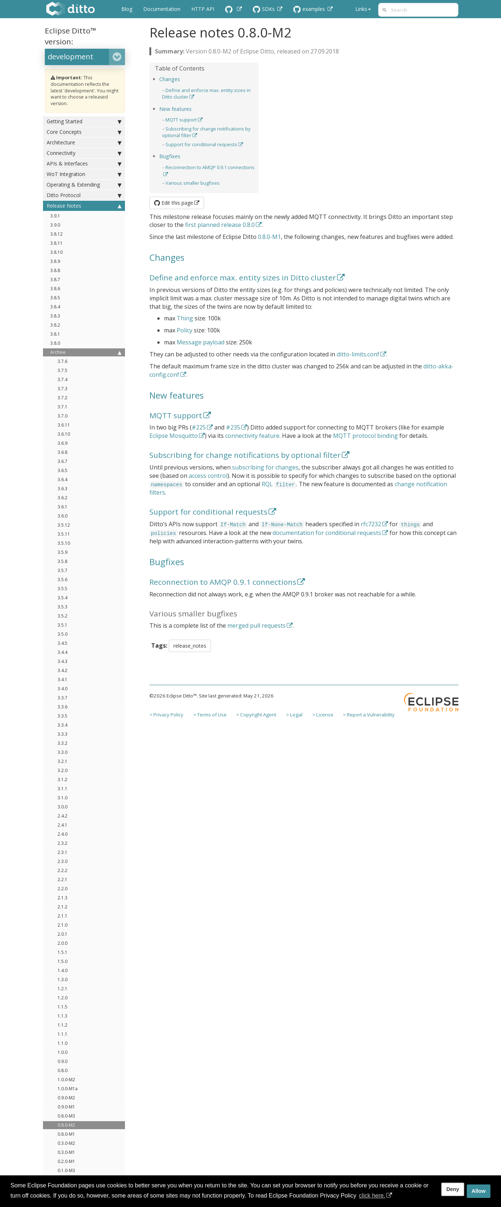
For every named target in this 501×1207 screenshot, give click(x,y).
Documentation (161, 8)
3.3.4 (62, 725)
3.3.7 (62, 698)
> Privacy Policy (166, 714)
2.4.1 (62, 825)
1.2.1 (62, 989)
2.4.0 (62, 834)
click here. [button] (372, 1195)
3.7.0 (62, 416)
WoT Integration (84, 174)
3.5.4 (62, 598)
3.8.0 (55, 343)
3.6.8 (62, 452)
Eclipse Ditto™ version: (70, 36)
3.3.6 (62, 707)
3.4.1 (62, 679)
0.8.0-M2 (66, 1125)
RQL (267, 484)
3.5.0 (62, 634)
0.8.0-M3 (66, 1116)
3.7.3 (62, 388)
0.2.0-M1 (66, 1161)
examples (309, 9)
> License (322, 714)
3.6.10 (64, 434)
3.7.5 (62, 370)
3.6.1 (62, 507)
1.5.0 (62, 961)
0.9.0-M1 (66, 1107)
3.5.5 (62, 588)
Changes (169, 79)
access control (208, 476)
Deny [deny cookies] (452, 1189)
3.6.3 (62, 488)
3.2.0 (62, 770)
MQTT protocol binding (365, 436)
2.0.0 (62, 943)
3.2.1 (62, 761)
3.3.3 (62, 734)
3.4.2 (62, 670)
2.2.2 (62, 870)
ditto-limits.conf (358, 354)
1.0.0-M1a (68, 1089)
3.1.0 (62, 798)
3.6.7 (62, 461)
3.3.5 (62, 716)
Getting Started (84, 121)
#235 (233, 427)
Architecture (84, 142)
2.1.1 (62, 916)
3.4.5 (62, 643)
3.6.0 (62, 516)
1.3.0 (62, 979)
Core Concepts (84, 132)
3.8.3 (55, 316)
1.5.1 (62, 952)
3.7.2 (62, 398)
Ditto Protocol (84, 195)
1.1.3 (62, 1016)
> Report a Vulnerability (369, 714)
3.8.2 (55, 325)
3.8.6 (55, 288)
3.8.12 (56, 234)
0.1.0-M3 (66, 1170)
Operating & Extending (84, 184)
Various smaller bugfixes (192, 183)
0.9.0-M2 (66, 1098)
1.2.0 (62, 998)
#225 (199, 427)
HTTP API (202, 8)
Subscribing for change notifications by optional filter (245, 455)
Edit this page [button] (173, 202)
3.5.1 (62, 625)
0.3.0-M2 (66, 1143)
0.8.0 (62, 1070)
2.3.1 (62, 852)
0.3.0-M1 (66, 1152)
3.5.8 (62, 561)
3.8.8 (55, 270)
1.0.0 (62, 1052)
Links (363, 8)
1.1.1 (62, 1034)
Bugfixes (169, 156)
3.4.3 (62, 661)
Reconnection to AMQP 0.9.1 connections (222, 582)
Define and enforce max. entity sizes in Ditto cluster (242, 277)
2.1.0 (62, 925)
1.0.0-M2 (66, 1079)
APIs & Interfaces (84, 163)
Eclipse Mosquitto (173, 436)
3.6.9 (62, 443)
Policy (184, 330)
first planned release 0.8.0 (220, 225)
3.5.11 (64, 534)
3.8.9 (55, 261)
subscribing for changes (265, 467)
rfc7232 (371, 524)
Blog (126, 8)
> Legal (294, 714)
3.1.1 (62, 789)
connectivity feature (252, 436)
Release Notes (84, 205)
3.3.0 (62, 752)
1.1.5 (62, 1007)
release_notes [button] (189, 645)
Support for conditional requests (201, 144)
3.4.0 (62, 689)
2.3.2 (62, 843)
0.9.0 (62, 1061)
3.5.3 (62, 607)
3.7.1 (62, 407)
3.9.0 (55, 225)
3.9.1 (55, 216)
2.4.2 (62, 816)
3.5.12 (64, 525)
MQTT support (181, 119)
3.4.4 (62, 652)
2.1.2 (62, 907)
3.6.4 (62, 479)
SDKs (264, 9)
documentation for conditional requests (327, 533)
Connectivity (84, 153)
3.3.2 (62, 743)
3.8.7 (55, 279)
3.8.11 (56, 243)
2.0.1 (62, 934)
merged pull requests (256, 626)
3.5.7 (62, 570)
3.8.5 (55, 298)
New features (175, 108)
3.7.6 (62, 361)
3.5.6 (62, 579)
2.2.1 (62, 879)
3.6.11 (64, 425)
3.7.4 (62, 379)
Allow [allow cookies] (478, 1191)
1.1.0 (62, 1043)
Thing (185, 318)
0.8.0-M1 (66, 1134)
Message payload (200, 342)
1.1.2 (62, 1025)
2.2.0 (62, 889)
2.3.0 (62, 861)
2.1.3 (62, 898)
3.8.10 (56, 252)
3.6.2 (62, 498)
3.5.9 (62, 552)
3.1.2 (62, 779)
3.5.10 (64, 543)
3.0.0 (62, 807)
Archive (85, 352)
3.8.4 (55, 307)
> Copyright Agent (256, 714)
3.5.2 (62, 616)
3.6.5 (62, 470)
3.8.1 (55, 334)
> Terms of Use (210, 714)
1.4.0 (62, 970)
